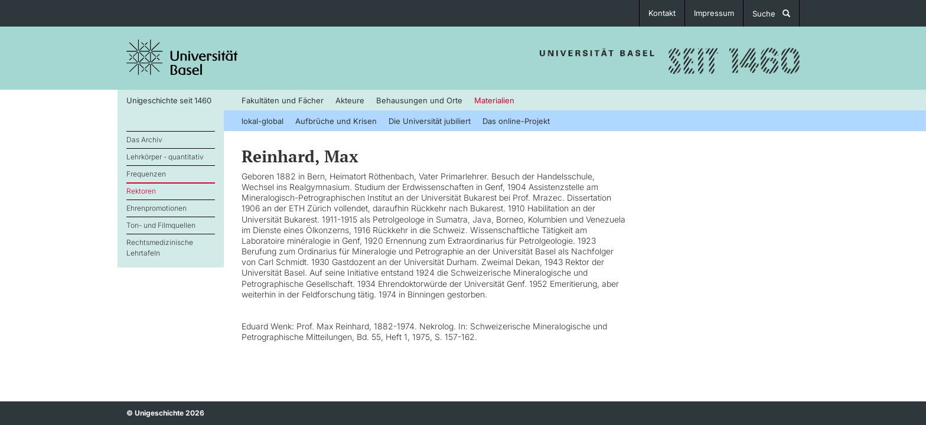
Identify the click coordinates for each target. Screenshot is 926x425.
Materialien (494, 100)
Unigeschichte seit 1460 (168, 100)
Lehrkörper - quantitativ (165, 156)
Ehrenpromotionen (156, 208)
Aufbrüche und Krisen (336, 121)
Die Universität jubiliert (430, 121)
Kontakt (662, 13)
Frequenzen (146, 173)
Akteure (349, 100)
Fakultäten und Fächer (283, 100)
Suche (771, 13)
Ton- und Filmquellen (160, 225)
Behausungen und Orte (419, 100)
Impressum (714, 13)
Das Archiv (144, 139)
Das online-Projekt (516, 121)
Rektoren (141, 191)
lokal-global (262, 121)
